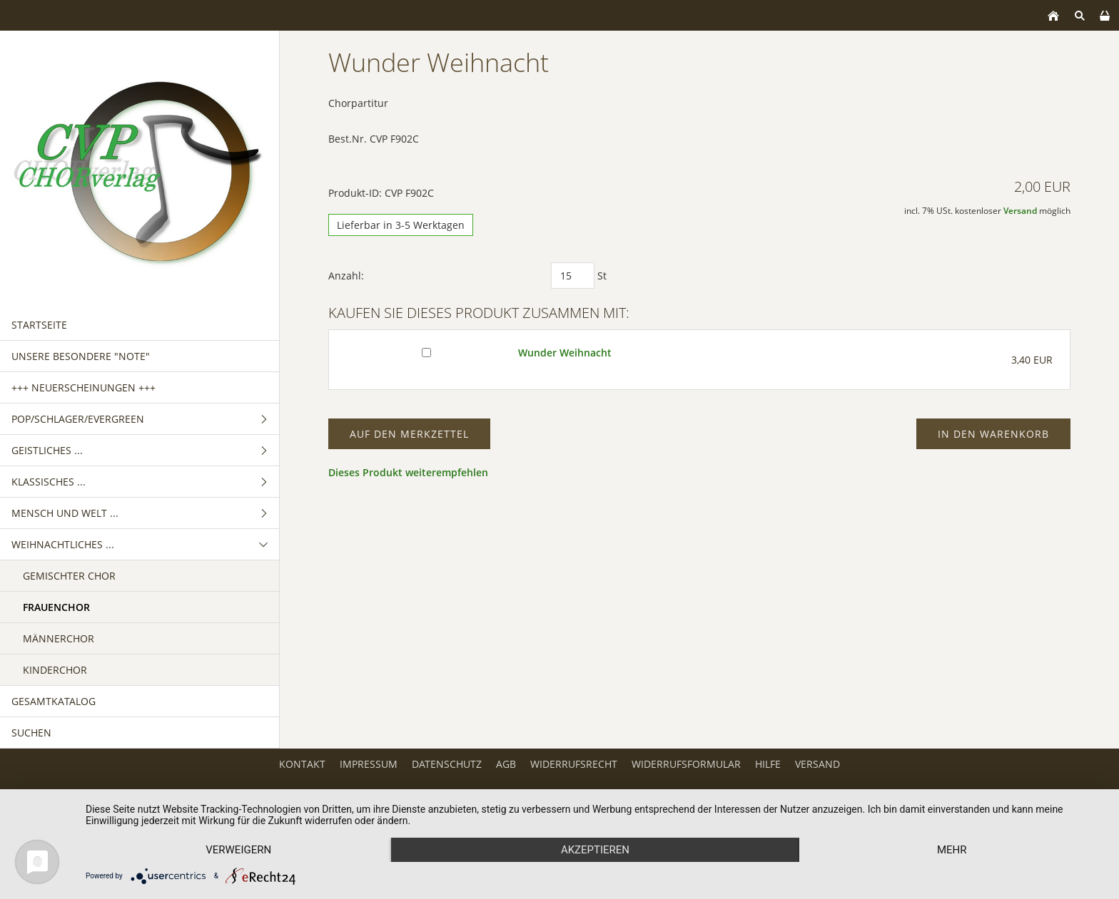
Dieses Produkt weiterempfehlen (408, 472)
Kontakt (302, 764)
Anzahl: (346, 275)
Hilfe (768, 764)
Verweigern (238, 849)
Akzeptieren (595, 849)
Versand (1020, 210)
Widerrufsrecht (573, 764)
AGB (506, 764)
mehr (952, 849)
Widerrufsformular (686, 764)
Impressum (369, 764)
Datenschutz (447, 764)
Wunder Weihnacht (565, 352)
